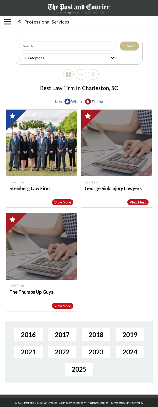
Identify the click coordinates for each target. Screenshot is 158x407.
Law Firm (16, 182)
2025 (79, 369)
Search (130, 46)
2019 (130, 334)
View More (62, 202)
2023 (96, 352)
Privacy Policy (135, 402)
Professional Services (46, 21)
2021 (28, 352)
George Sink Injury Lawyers (113, 188)
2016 (28, 334)
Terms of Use (118, 402)
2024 (130, 352)
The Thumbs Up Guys (31, 292)
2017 (62, 334)
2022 (62, 352)
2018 (96, 334)
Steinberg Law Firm (29, 188)
